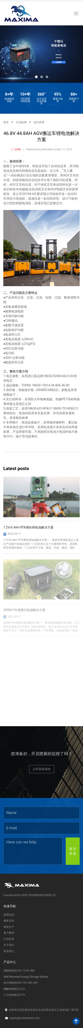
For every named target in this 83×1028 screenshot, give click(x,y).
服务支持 (9, 920)
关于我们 (9, 945)
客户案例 (9, 932)
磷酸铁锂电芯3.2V (14, 988)
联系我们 (9, 951)
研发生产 (9, 926)
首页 (6, 122)
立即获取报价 (41, 769)
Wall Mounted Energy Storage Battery (26, 976)
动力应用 (39, 122)
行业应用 (21, 122)
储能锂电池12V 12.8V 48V (19, 970)
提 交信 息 (72, 851)
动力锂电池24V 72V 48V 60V (21, 982)
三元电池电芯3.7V (14, 994)
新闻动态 (9, 914)
